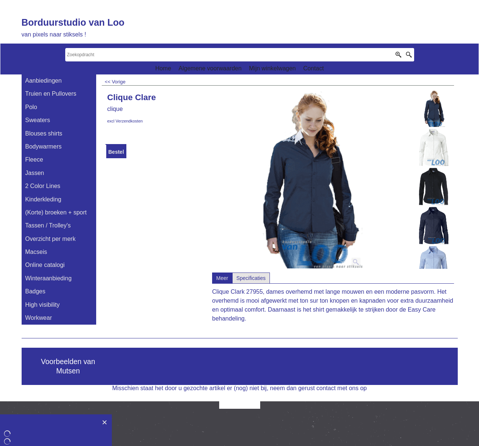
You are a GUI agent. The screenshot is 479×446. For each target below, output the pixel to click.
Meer (222, 278)
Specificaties (251, 278)
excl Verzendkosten (125, 121)
